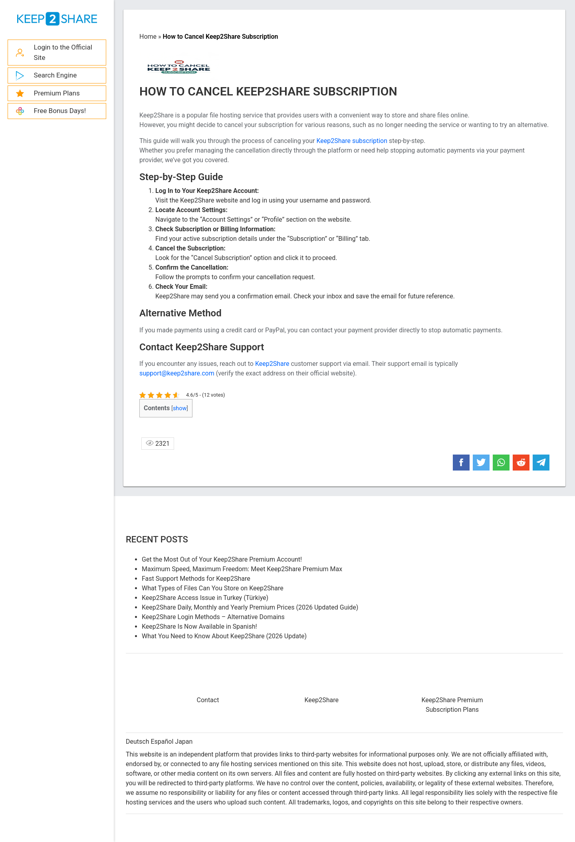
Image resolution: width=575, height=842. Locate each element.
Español (162, 741)
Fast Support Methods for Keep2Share (196, 578)
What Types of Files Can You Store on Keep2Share (213, 588)
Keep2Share (272, 363)
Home (148, 36)
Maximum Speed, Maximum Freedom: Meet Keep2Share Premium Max (242, 569)
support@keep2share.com (176, 373)
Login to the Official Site (63, 52)
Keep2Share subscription (351, 141)
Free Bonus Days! (60, 111)
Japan (183, 741)
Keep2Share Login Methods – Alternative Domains (213, 617)
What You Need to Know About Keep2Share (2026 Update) (224, 636)
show (179, 408)
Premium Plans (57, 93)
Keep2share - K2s (57, 19)
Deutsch (137, 741)
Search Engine (55, 75)
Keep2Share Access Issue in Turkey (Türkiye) (205, 598)
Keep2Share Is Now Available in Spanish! (199, 626)
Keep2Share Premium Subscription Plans (452, 704)
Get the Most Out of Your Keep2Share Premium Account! (222, 559)
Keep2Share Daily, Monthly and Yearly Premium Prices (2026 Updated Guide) (250, 607)
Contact (208, 700)
